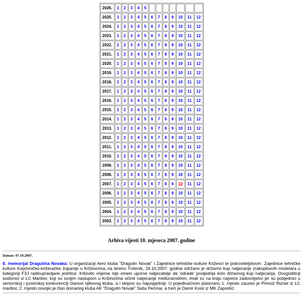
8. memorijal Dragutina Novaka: (35, 263)
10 (180, 17)
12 (198, 17)
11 (189, 17)
